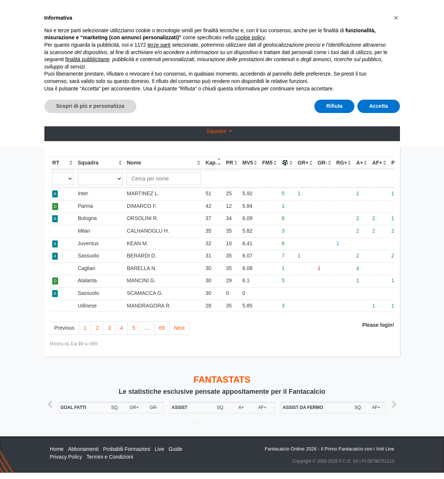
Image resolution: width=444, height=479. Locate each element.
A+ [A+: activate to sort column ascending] (359, 163)
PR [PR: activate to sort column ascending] (229, 163)
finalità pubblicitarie (87, 412)
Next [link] (179, 328)
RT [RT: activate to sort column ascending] (55, 163)
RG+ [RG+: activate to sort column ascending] (341, 163)
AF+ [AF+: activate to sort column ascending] (377, 163)
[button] (396, 370)
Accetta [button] (378, 459)
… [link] (147, 328)
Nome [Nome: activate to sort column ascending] (134, 163)
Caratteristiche (323, 12)
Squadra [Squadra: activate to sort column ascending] (88, 163)
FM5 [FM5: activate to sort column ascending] (267, 163)
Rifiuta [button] (334, 459)
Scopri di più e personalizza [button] (90, 459)
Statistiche (84, 30)
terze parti (158, 397)
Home (56, 30)
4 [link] (121, 328)
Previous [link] (64, 328)
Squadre (217, 131)
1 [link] (85, 328)
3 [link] (109, 328)
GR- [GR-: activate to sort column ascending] (322, 163)
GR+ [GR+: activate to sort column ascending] (303, 163)
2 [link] (97, 328)
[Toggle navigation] (361, 12)
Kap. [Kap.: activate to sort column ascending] (211, 163)
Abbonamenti (274, 12)
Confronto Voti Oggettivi (303, 90)
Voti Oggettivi (204, 90)
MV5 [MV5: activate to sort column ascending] (247, 163)
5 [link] (133, 328)
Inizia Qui (237, 12)
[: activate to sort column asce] (287, 163)
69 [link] (162, 328)
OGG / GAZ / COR (120, 90)
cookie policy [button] (249, 390)
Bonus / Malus (222, 103)
